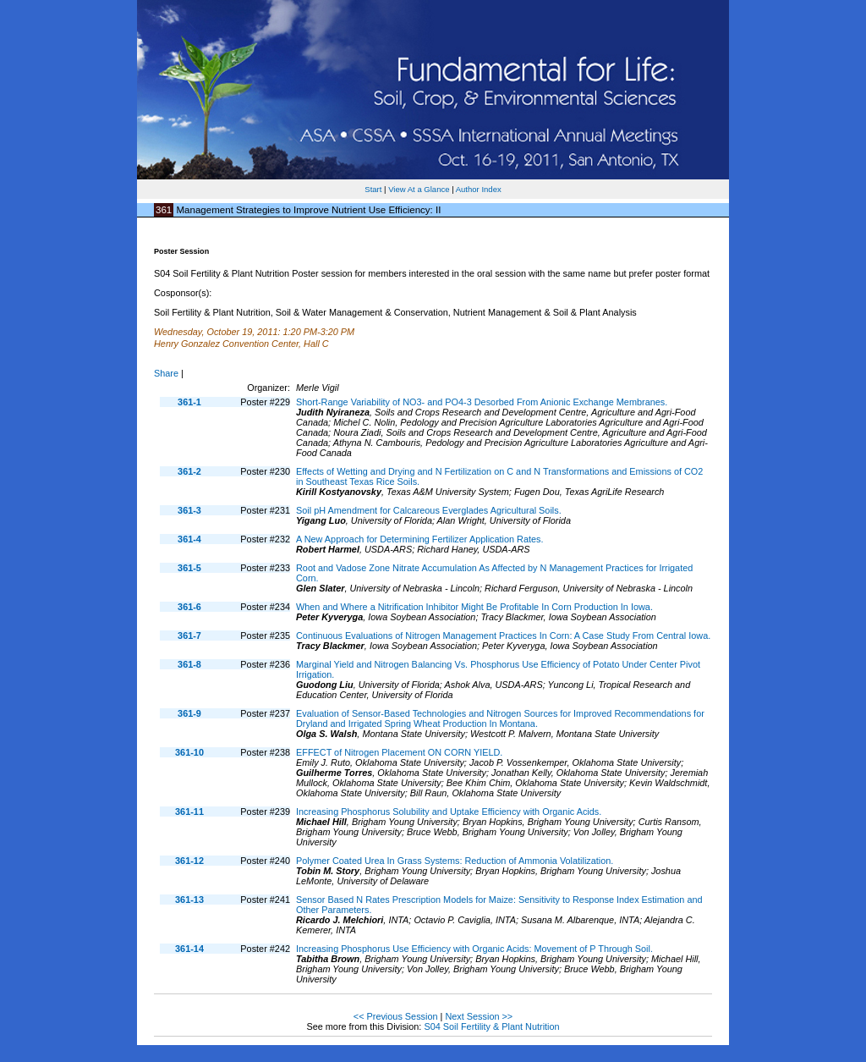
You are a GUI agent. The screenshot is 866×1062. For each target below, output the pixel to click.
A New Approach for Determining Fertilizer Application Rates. (420, 539)
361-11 (189, 811)
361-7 (189, 635)
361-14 (189, 949)
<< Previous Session (396, 1016)
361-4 (189, 539)
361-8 (189, 664)
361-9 (189, 713)
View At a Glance (418, 189)
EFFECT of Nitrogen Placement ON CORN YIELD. (399, 752)
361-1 (189, 402)
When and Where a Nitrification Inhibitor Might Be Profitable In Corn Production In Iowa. (474, 607)
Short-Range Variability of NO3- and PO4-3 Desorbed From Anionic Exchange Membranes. (481, 402)
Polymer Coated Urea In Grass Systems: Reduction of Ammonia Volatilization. (454, 861)
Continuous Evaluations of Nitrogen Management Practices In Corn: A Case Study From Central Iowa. (503, 635)
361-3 (189, 510)
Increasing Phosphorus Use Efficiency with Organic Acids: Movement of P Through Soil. (474, 949)
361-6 (189, 607)
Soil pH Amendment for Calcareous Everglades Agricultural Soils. (429, 510)
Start (372, 189)
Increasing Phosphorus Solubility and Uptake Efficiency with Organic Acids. (448, 811)
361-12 (189, 861)
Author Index (479, 189)
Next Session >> (478, 1016)
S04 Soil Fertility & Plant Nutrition (491, 1026)
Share (166, 373)
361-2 (189, 471)
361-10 (189, 752)
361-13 (189, 899)
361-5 (189, 568)
